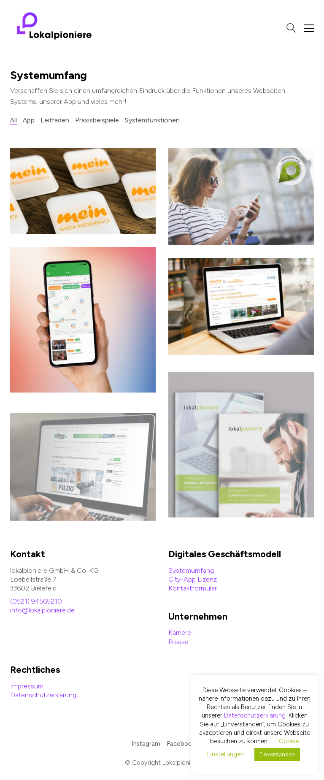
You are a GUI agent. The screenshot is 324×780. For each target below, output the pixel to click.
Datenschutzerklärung (43, 695)
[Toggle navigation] (309, 28)
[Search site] (291, 29)
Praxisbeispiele (97, 120)
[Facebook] (181, 744)
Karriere (179, 632)
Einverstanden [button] (277, 754)
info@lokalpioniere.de (42, 610)
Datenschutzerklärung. (255, 715)
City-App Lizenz (192, 579)
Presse (178, 642)
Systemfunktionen (152, 120)
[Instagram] (146, 744)
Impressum (26, 686)
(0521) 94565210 (36, 601)
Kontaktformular (192, 588)
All (13, 120)
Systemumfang (191, 570)
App (29, 120)
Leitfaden (54, 120)
